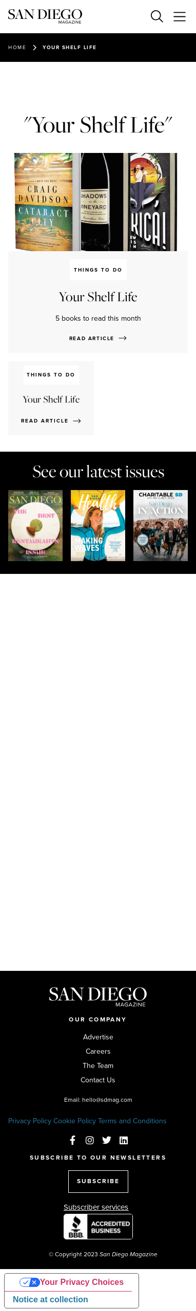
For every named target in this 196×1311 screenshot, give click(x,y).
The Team (98, 1066)
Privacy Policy (29, 1121)
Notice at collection (50, 1299)
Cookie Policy (74, 1121)
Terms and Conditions (132, 1121)
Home (17, 47)
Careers (98, 1052)
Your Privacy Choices (82, 1282)
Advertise (98, 1037)
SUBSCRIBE (98, 1181)
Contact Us (98, 1080)
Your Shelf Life (70, 47)
